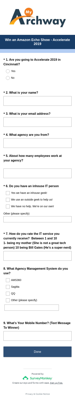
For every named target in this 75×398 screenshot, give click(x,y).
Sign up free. (56, 372)
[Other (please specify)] (31, 301)
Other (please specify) (16, 210)
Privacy (29, 383)
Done (37, 341)
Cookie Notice (43, 383)
